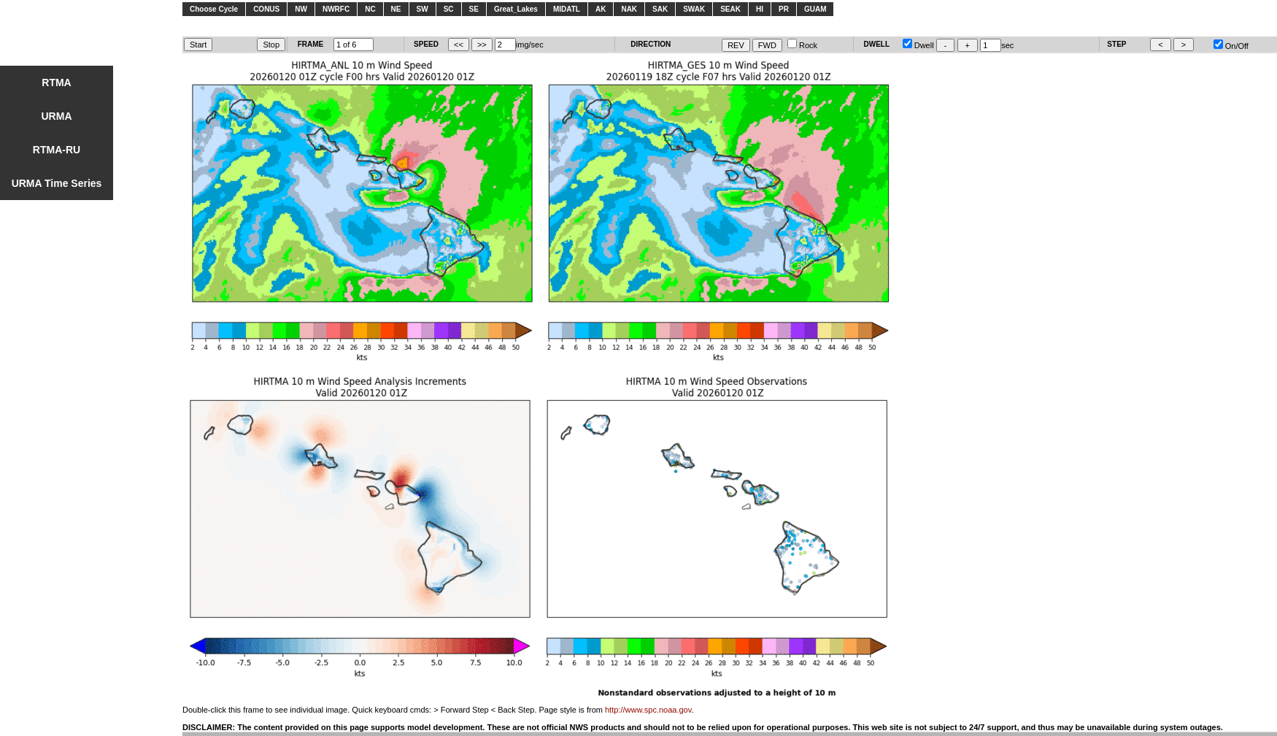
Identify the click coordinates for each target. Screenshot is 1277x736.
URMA (57, 116)
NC (370, 9)
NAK (629, 9)
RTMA (56, 82)
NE (396, 9)
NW (301, 9)
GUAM (815, 9)
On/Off (1231, 46)
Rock (802, 45)
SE (474, 9)
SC (449, 9)
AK (600, 9)
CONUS (266, 9)
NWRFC (336, 9)
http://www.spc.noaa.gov (648, 709)
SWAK (694, 9)
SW (422, 9)
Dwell (918, 45)
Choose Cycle (214, 9)
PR (784, 9)
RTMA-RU (56, 150)
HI (759, 9)
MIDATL (566, 9)
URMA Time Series (57, 183)
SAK (660, 9)
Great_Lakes (516, 9)
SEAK (730, 9)
